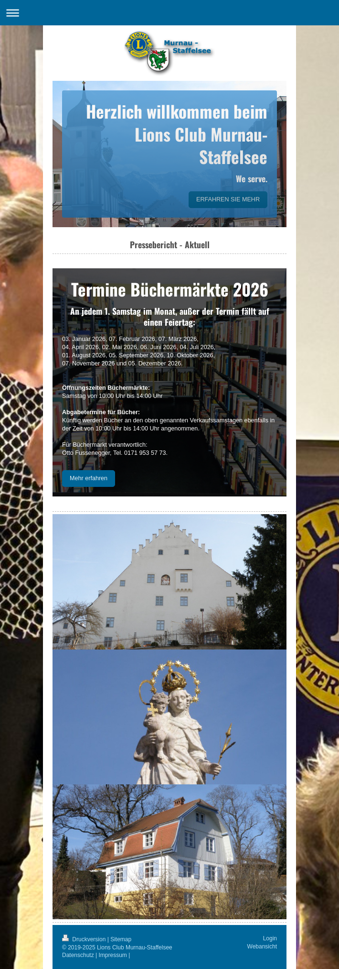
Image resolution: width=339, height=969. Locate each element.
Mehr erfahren (88, 478)
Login (270, 938)
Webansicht (262, 946)
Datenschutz (78, 955)
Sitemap (120, 939)
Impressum (113, 955)
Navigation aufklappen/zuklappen (169, 12)
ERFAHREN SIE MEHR (228, 199)
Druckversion (84, 939)
